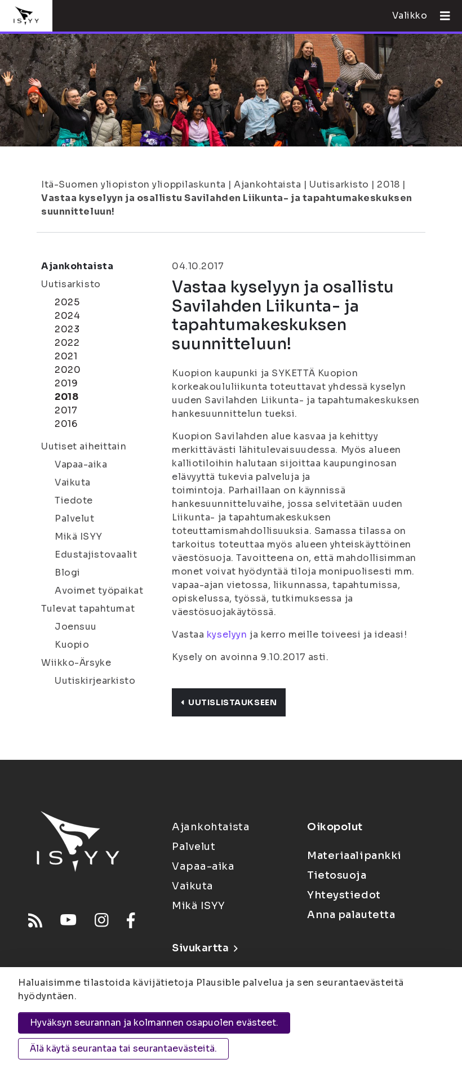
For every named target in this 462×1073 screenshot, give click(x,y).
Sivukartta (204, 948)
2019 (66, 383)
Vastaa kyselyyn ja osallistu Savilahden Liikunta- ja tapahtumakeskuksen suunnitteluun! (226, 204)
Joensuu (76, 627)
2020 (68, 370)
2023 (67, 329)
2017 (66, 410)
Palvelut (74, 518)
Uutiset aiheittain (83, 446)
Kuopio (72, 645)
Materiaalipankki (354, 855)
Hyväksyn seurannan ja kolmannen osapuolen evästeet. (154, 1023)
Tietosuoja (337, 875)
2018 (388, 184)
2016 (66, 424)
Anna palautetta (351, 915)
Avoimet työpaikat (99, 590)
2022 (67, 343)
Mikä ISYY (79, 536)
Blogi (68, 572)
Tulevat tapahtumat (88, 609)
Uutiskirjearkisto (95, 681)
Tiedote (74, 500)
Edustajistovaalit (96, 554)
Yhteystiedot (344, 895)
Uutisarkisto (339, 184)
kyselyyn (227, 634)
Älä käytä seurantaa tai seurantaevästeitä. (123, 1048)
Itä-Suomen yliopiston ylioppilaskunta (133, 184)
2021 (66, 356)
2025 (67, 302)
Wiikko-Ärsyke (76, 663)
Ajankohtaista (267, 184)
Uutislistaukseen (229, 702)
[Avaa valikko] (441, 16)
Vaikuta (73, 482)
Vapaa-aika (81, 464)
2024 (67, 316)
